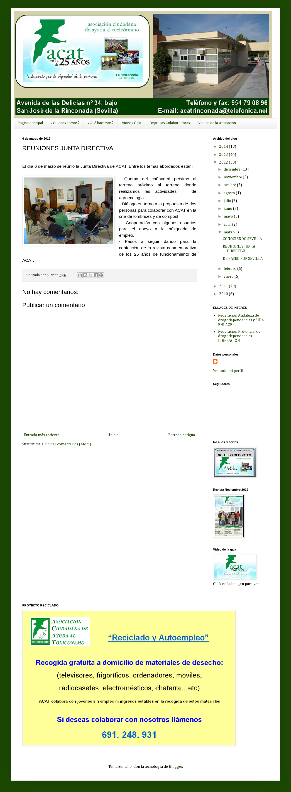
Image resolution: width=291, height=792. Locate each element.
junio (228, 209)
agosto (230, 193)
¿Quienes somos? (65, 123)
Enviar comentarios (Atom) (68, 444)
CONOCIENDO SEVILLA (242, 239)
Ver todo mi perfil (228, 371)
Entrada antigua (181, 435)
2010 (224, 294)
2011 (224, 286)
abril (228, 224)
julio (228, 201)
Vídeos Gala (131, 123)
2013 (224, 155)
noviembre (233, 177)
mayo (229, 216)
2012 (224, 162)
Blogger (175, 767)
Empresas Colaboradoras (170, 123)
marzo (230, 232)
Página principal (30, 123)
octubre (230, 185)
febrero (230, 269)
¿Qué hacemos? (101, 123)
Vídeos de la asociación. (217, 123)
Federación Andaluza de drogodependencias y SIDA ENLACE (241, 320)
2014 (224, 147)
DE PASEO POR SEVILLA (243, 259)
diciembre (232, 169)
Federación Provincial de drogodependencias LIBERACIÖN (239, 336)
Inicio (114, 435)
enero (229, 276)
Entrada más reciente (41, 435)
